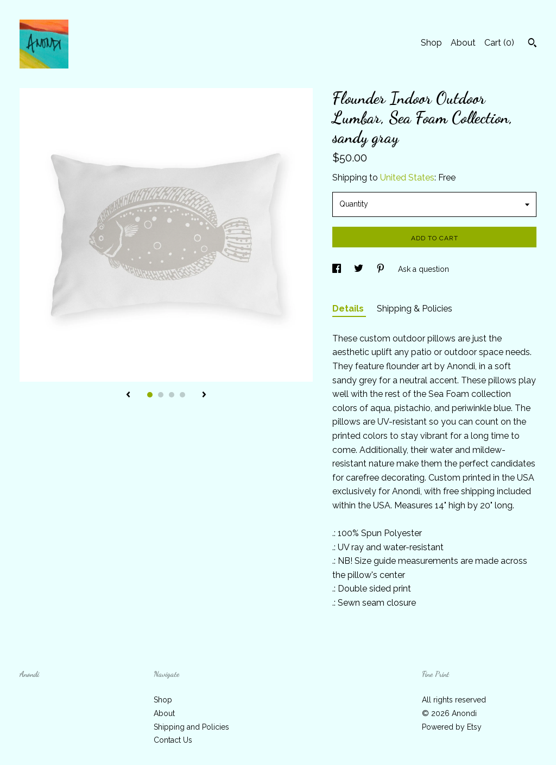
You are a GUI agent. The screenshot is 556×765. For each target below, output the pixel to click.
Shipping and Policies (191, 727)
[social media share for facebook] (337, 269)
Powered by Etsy (452, 727)
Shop (431, 43)
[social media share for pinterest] (381, 269)
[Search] (532, 44)
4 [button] (182, 394)
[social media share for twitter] (359, 269)
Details (349, 308)
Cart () (499, 43)
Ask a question (423, 269)
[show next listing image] (204, 395)
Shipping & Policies (414, 308)
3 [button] (171, 394)
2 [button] (160, 394)
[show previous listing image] (128, 395)
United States (407, 177)
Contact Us (173, 740)
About (463, 43)
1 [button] (150, 394)
